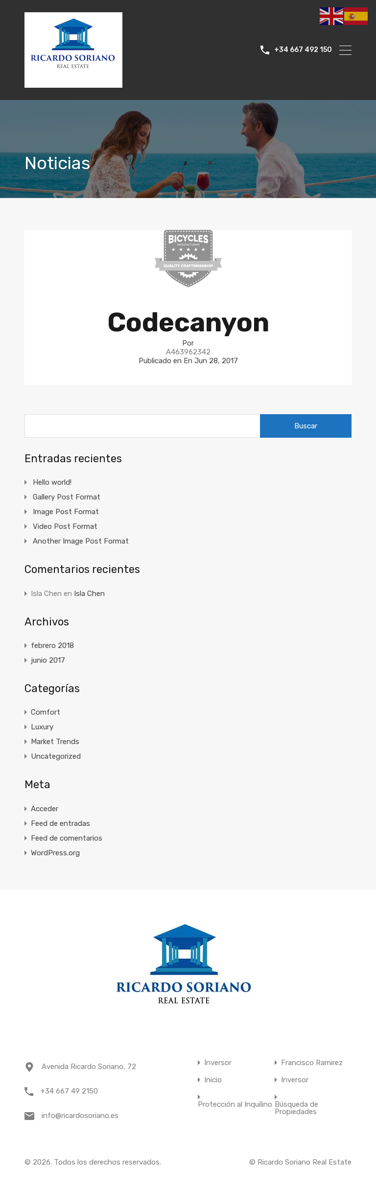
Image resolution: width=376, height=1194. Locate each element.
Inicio (213, 1080)
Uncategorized (56, 756)
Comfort (45, 712)
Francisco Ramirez (312, 1063)
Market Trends (55, 741)
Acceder (44, 808)
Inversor (218, 1063)
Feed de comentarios (66, 838)
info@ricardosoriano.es (80, 1115)
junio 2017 (48, 660)
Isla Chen (89, 593)
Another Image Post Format (81, 541)
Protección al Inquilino (235, 1104)
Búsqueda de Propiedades (296, 1108)
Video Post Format (65, 526)
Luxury (42, 726)
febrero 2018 (52, 645)
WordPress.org (55, 852)
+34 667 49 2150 (69, 1091)
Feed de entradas (60, 823)
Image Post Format (66, 511)
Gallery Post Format (66, 497)
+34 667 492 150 (303, 50)
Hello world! (52, 482)
